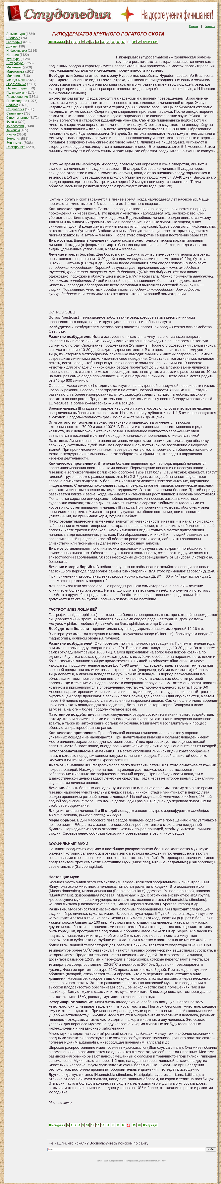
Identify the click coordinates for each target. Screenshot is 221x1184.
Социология (15, 109)
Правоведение (17, 96)
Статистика (14, 113)
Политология (16, 92)
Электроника (16, 147)
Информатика (16, 50)
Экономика (14, 142)
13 (102, 42)
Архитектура (15, 34)
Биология (13, 38)
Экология (13, 138)
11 (92, 42)
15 (113, 42)
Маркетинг (14, 67)
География (14, 42)
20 (139, 42)
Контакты (210, 26)
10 (87, 42)
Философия (15, 126)
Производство (16, 101)
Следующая (150, 42)
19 (134, 42)
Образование (16, 84)
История (12, 54)
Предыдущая (57, 42)
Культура (13, 59)
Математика (15, 71)
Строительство (17, 117)
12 (97, 42)
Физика (11, 122)
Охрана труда (16, 88)
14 (107, 42)
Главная (193, 26)
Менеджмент (16, 80)
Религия (12, 105)
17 (123, 42)
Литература (15, 63)
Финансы (13, 130)
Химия (11, 134)
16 (118, 42)
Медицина (14, 75)
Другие (11, 46)
